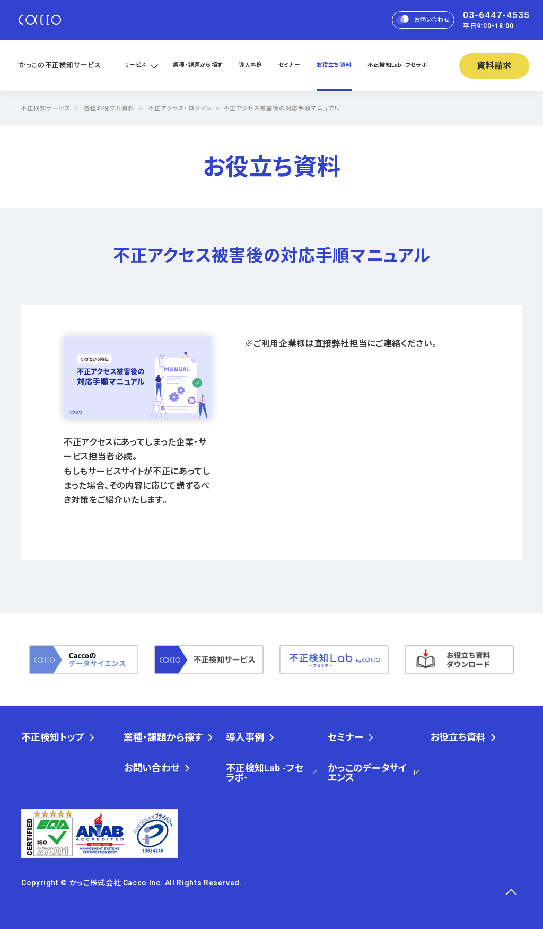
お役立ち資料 (334, 65)
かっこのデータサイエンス (367, 773)
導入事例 (250, 65)
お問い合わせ (423, 19)
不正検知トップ (52, 737)
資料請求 (494, 65)
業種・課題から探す (198, 65)
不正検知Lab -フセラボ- (398, 65)
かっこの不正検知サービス (60, 65)
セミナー (289, 65)
